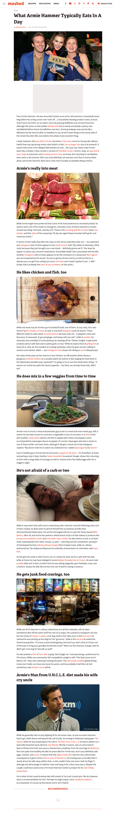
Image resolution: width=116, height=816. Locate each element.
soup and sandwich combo (30, 538)
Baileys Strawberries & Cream (71, 560)
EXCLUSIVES (45, 3)
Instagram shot (55, 350)
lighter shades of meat (33, 330)
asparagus (79, 447)
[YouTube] (70, 4)
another (87, 337)
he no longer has (72, 144)
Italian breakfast (54, 456)
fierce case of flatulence (55, 758)
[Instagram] (79, 4)
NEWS (56, 3)
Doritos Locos (37, 667)
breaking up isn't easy (52, 154)
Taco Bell (43, 654)
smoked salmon (51, 334)
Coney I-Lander (39, 636)
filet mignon (91, 255)
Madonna (94, 748)
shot (88, 434)
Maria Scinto (21, 27)
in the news (66, 141)
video (33, 233)
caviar (36, 754)
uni (82, 350)
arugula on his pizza (67, 453)
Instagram (95, 217)
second (79, 639)
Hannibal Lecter (65, 151)
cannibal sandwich (82, 779)
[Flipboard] (88, 4)
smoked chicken (33, 359)
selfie (20, 563)
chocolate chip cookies (57, 538)
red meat (59, 261)
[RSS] (93, 4)
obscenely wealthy (75, 660)
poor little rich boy (44, 141)
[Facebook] (65, 4)
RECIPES (32, 3)
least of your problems (51, 264)
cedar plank (34, 438)
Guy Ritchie (53, 745)
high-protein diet (64, 754)
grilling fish (91, 343)
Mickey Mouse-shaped (48, 545)
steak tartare (61, 245)
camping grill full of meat (76, 230)
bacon (93, 447)
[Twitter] (74, 4)
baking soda (52, 126)
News (16, 10)
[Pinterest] (83, 4)
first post (86, 636)
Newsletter (104, 4)
